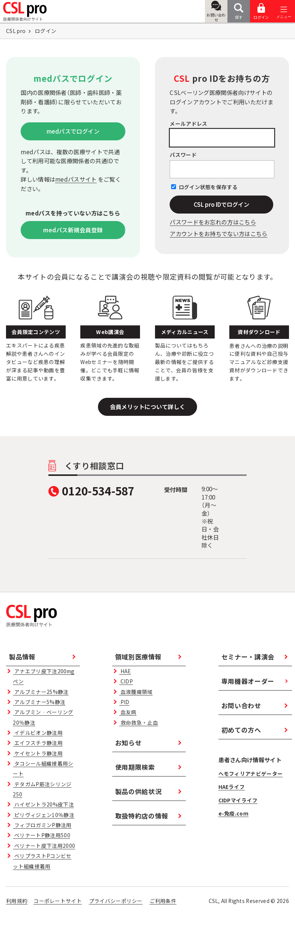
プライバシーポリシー (116, 900)
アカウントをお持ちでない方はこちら (218, 233)
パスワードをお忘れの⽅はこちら (213, 222)
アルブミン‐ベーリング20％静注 (43, 717)
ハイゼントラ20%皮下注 (43, 804)
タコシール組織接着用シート (43, 768)
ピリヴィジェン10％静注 (43, 815)
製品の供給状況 (138, 791)
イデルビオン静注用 (38, 732)
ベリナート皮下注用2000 (44, 845)
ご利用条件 (163, 900)
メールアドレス (188, 123)
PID (124, 702)
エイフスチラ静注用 (38, 742)
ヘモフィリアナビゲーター (250, 773)
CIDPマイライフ (238, 800)
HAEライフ (231, 786)
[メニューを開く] (283, 11)
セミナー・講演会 (247, 656)
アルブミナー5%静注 (39, 702)
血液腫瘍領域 (136, 691)
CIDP (126, 681)
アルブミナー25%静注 (41, 691)
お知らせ (128, 742)
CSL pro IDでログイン (221, 204)
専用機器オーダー (247, 681)
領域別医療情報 (138, 656)
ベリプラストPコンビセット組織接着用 (42, 861)
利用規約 (16, 900)
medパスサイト (75, 179)
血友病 (128, 712)
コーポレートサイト (57, 900)
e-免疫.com (233, 813)
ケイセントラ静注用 (38, 753)
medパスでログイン (73, 131)
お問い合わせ (216, 12)
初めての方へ (241, 729)
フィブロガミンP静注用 (42, 825)
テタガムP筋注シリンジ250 (42, 789)
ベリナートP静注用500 (41, 835)
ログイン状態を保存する (208, 187)
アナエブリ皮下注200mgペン (43, 676)
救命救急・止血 (138, 722)
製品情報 (22, 656)
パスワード (183, 154)
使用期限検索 (135, 767)
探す (239, 11)
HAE (125, 671)
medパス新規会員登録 (72, 230)
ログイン (261, 11)
